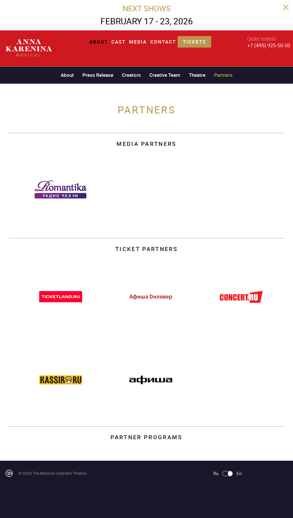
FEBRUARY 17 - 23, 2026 (146, 21)
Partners (223, 75)
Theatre (197, 75)
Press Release (97, 75)
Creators (131, 75)
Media (138, 41)
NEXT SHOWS (147, 8)
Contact (163, 41)
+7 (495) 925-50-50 (268, 45)
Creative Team (164, 75)
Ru (215, 473)
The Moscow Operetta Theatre (59, 473)
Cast (118, 41)
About (98, 41)
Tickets (194, 41)
